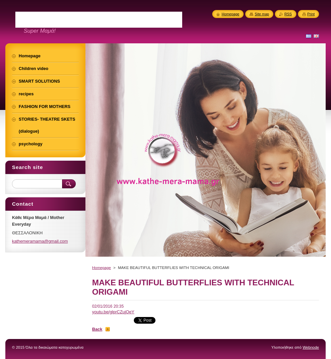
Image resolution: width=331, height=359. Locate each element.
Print (311, 14)
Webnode (311, 347)
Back (97, 329)
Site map (262, 14)
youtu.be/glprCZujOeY (113, 311)
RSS (288, 14)
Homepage (101, 268)
